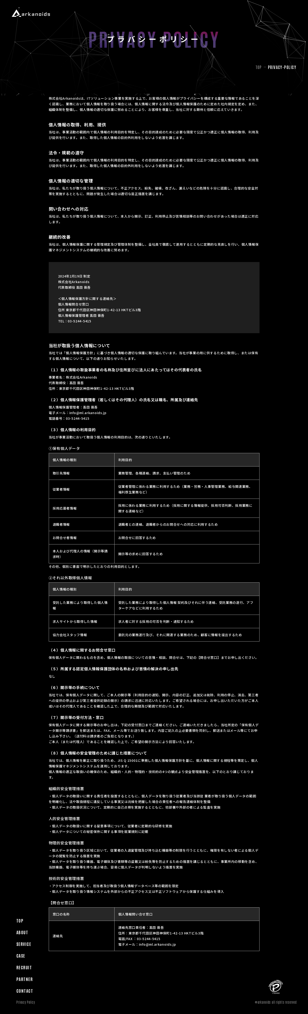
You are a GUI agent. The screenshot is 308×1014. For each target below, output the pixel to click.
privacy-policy (282, 67)
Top (19, 88)
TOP (259, 67)
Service (23, 112)
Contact (24, 159)
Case (20, 124)
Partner (24, 147)
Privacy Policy (25, 1002)
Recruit (24, 135)
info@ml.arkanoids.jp (88, 412)
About (22, 100)
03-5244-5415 (77, 418)
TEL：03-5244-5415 (74, 321)
